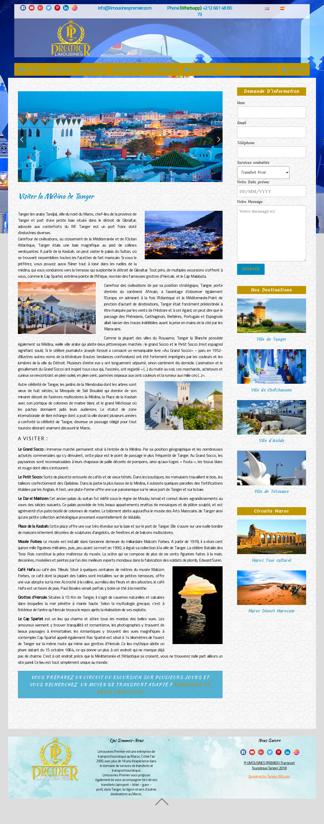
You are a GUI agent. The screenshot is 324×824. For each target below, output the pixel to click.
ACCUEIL (29, 70)
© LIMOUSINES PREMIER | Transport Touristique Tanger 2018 (269, 765)
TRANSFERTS (129, 70)
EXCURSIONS (200, 70)
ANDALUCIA (262, 70)
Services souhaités (253, 163)
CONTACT (294, 70)
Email (241, 123)
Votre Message (250, 202)
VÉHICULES (93, 70)
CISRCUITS (164, 70)
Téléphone (246, 143)
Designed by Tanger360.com (269, 776)
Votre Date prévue (253, 182)
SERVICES (60, 70)
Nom (241, 103)
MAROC (233, 70)
